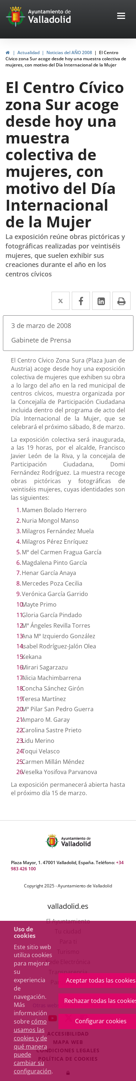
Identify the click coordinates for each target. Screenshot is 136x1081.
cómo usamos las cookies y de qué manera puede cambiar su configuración (32, 1046)
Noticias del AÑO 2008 (69, 52)
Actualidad (28, 52)
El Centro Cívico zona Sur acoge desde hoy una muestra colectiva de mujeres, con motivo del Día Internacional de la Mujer (65, 58)
